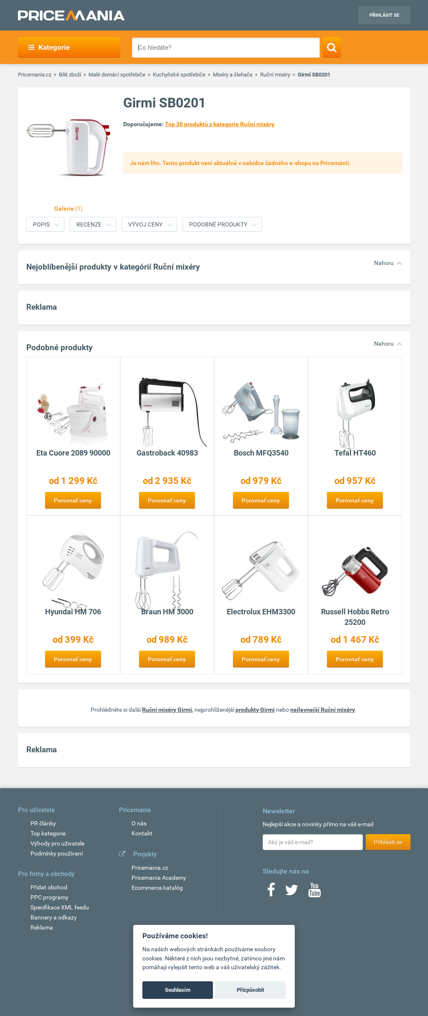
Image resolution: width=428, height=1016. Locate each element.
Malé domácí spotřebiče (117, 74)
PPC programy (49, 897)
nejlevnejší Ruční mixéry (322, 709)
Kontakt (142, 833)
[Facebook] (271, 892)
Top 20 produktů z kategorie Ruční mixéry (219, 124)
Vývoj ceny (145, 224)
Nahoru (384, 263)
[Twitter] (292, 892)
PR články (43, 823)
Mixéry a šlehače (233, 74)
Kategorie (49, 47)
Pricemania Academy (159, 877)
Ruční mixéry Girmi (167, 709)
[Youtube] (314, 892)
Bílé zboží (70, 74)
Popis (41, 224)
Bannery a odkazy (53, 917)
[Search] (332, 47)
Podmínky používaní (56, 853)
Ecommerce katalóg (157, 887)
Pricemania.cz (34, 74)
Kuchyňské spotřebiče (179, 74)
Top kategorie (48, 833)
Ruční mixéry (275, 74)
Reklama (41, 927)
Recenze (88, 224)
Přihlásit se (384, 15)
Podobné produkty (218, 224)
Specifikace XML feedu (59, 907)
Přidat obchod (48, 887)
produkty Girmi (255, 709)
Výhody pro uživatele (57, 843)
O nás (139, 823)
